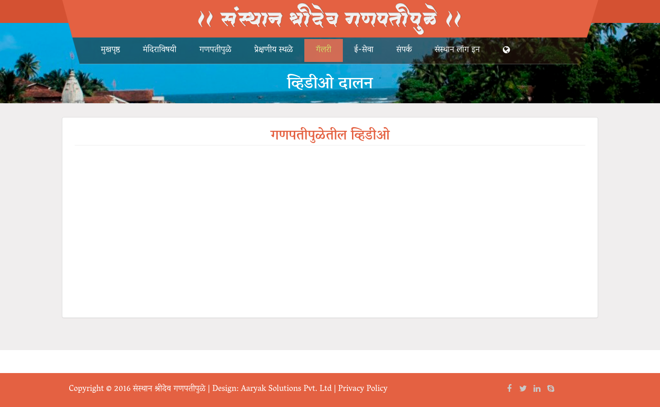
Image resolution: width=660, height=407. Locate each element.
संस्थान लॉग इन (457, 50)
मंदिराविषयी (159, 50)
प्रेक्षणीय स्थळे (273, 50)
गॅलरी (323, 50)
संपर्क (404, 50)
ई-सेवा (364, 50)
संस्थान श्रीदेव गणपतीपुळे (169, 389)
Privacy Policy (363, 389)
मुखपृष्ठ (110, 50)
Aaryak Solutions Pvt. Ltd (286, 389)
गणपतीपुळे (215, 50)
